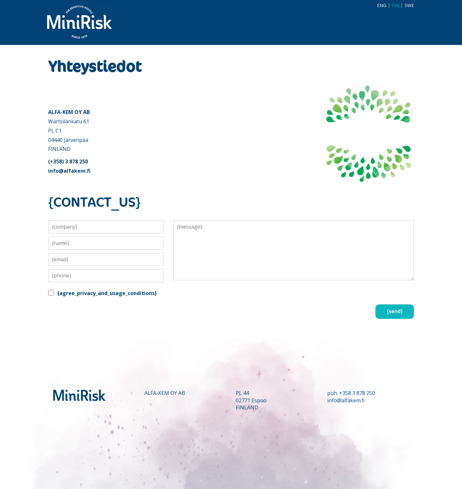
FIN (395, 5)
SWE (409, 5)
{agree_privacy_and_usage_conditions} (107, 293)
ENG (381, 5)
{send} (395, 311)
